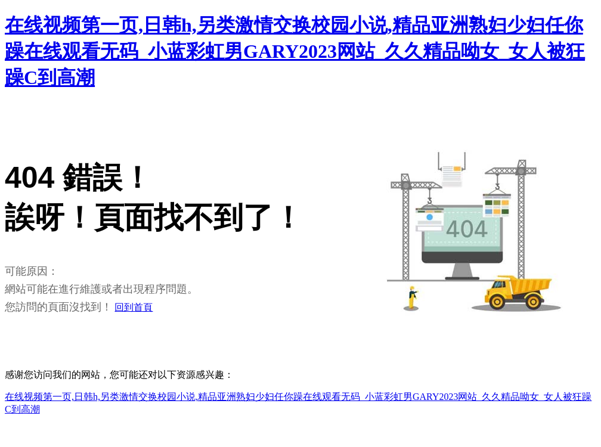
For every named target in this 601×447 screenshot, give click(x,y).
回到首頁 (133, 307)
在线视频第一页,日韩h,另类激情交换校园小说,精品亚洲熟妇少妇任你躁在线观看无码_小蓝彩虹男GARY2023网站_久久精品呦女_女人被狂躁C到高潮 (295, 51)
